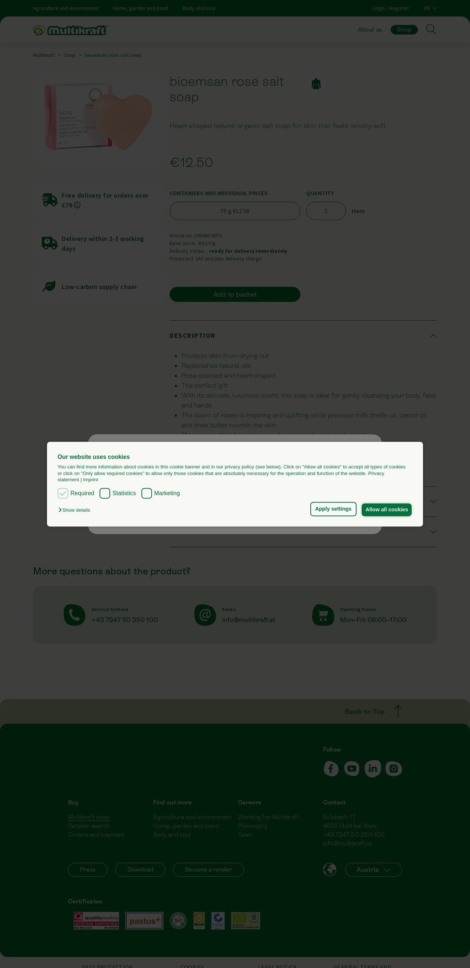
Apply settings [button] (331, 509)
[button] (76, 510)
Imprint (90, 479)
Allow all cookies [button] (386, 510)
